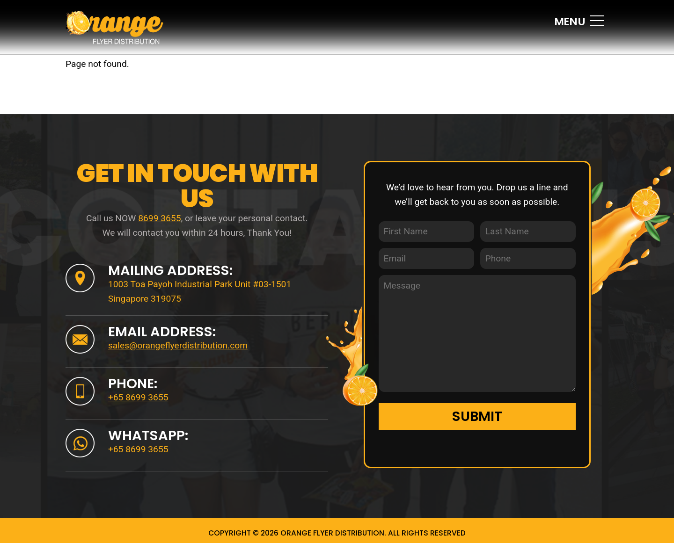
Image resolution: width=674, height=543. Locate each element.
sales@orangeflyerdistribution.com (178, 345)
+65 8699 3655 (138, 397)
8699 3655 (159, 218)
